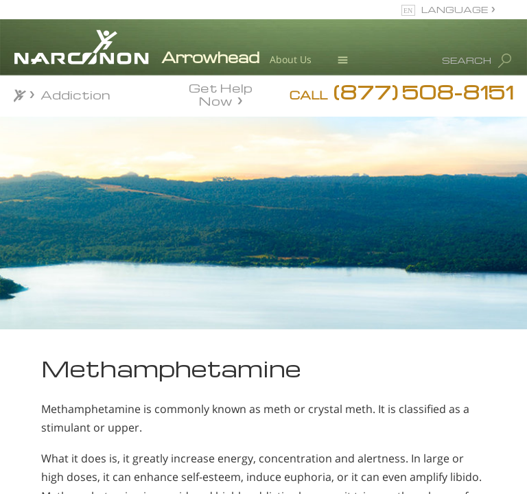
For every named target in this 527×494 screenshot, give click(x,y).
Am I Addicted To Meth (91, 406)
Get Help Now (221, 93)
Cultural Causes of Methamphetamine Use (97, 447)
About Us (291, 59)
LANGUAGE (454, 9)
